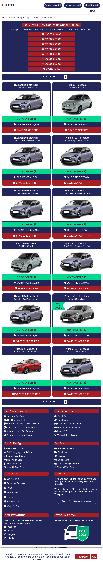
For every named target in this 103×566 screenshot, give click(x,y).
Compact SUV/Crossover (67, 423)
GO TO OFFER (26, 119)
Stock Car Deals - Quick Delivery (21, 423)
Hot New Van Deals (15, 420)
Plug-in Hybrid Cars (14, 456)
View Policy (83, 556)
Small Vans (61, 452)
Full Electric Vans (64, 448)
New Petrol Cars (13, 463)
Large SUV (61, 431)
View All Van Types (64, 467)
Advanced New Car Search (18, 431)
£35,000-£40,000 (51, 54)
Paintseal (10, 497)
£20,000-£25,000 (51, 39)
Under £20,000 (51, 34)
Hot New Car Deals (14, 416)
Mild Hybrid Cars (13, 460)
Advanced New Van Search (18, 435)
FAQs (8, 488)
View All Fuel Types (14, 467)
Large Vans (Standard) (67, 463)
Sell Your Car (11, 501)
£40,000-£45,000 (51, 59)
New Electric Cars (13, 448)
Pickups (59, 456)
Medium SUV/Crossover (67, 427)
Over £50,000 (51, 69)
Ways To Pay (11, 506)
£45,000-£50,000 (51, 64)
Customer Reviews (14, 483)
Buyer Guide (11, 479)
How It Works (12, 492)
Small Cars (61, 416)
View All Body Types (65, 435)
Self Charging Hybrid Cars (18, 452)
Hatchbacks (61, 420)
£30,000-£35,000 (51, 49)
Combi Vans (61, 460)
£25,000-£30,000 (51, 44)
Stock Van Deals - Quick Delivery (21, 427)
